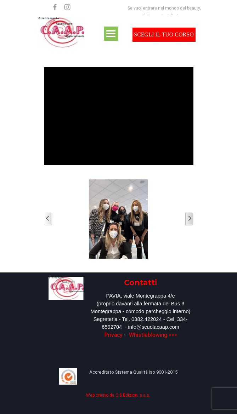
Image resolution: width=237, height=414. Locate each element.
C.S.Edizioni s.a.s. (132, 395)
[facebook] (54, 7)
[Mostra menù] (111, 34)
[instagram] (67, 7)
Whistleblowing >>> (153, 335)
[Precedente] (48, 218)
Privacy (113, 335)
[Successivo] (189, 218)
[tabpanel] (141, 308)
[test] (164, 35)
